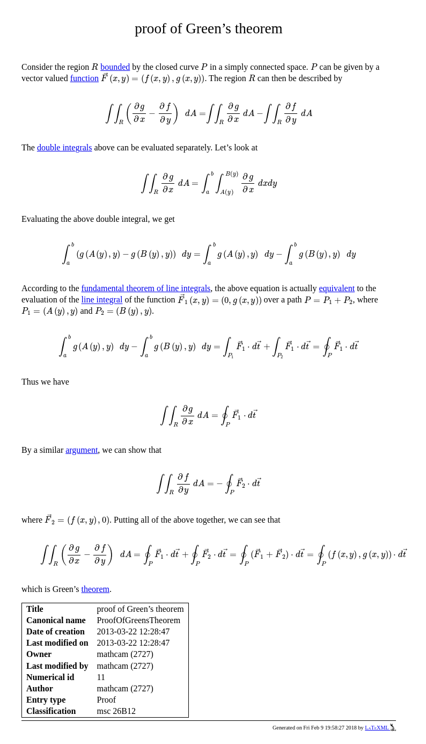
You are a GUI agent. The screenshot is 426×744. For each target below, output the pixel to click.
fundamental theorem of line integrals (146, 288)
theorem (95, 589)
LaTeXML (380, 728)
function (84, 78)
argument (81, 449)
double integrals (64, 147)
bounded (115, 66)
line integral (102, 300)
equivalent (337, 288)
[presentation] (94, 67)
